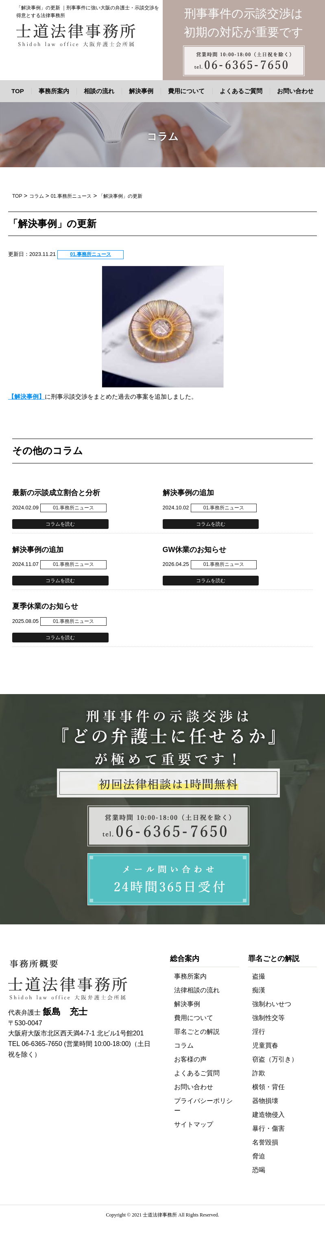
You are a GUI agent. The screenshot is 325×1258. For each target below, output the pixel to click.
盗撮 (258, 976)
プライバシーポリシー (203, 1105)
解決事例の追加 (188, 493)
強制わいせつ (271, 1003)
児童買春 (265, 1045)
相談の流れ (99, 90)
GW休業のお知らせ (195, 550)
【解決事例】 (26, 396)
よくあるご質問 (241, 90)
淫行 (258, 1031)
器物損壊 (265, 1100)
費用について (186, 90)
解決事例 (141, 90)
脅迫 (258, 1156)
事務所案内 (54, 90)
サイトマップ (193, 1124)
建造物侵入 (268, 1114)
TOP (17, 90)
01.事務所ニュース (90, 254)
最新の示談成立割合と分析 (56, 493)
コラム (184, 1045)
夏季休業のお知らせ (45, 606)
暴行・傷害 (268, 1128)
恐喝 (258, 1169)
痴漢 (258, 990)
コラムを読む (60, 524)
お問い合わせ (295, 90)
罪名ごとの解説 (197, 1031)
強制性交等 (268, 1017)
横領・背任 (268, 1086)
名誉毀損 (265, 1142)
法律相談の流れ (197, 990)
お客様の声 (190, 1059)
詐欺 (258, 1073)
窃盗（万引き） (275, 1059)
